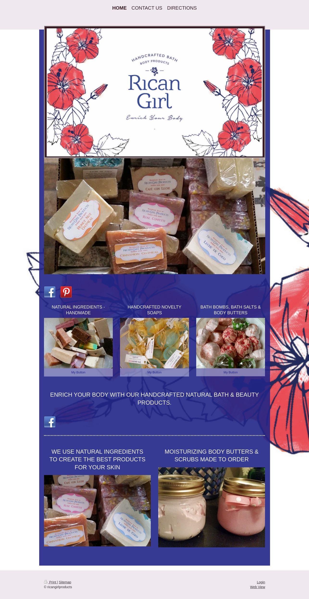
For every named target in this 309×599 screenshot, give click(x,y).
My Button (78, 372)
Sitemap (65, 582)
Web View (257, 587)
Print (50, 582)
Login (261, 582)
